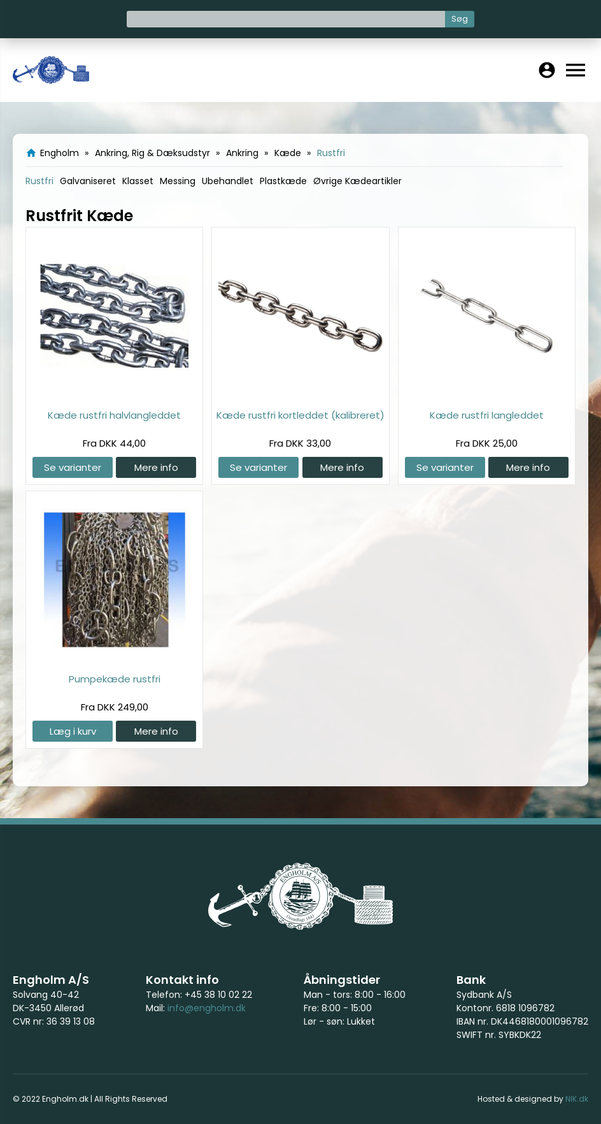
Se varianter (72, 467)
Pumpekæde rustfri (114, 679)
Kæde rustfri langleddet (487, 415)
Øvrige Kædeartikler (357, 181)
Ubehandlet (227, 181)
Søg (459, 19)
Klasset (137, 181)
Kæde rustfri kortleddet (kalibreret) (300, 415)
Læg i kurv (73, 731)
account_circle (546, 70)
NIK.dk (576, 1098)
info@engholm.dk (206, 1008)
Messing (177, 181)
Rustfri (39, 181)
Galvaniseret (88, 181)
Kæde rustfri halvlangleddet (114, 415)
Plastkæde (283, 181)
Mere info (156, 467)
